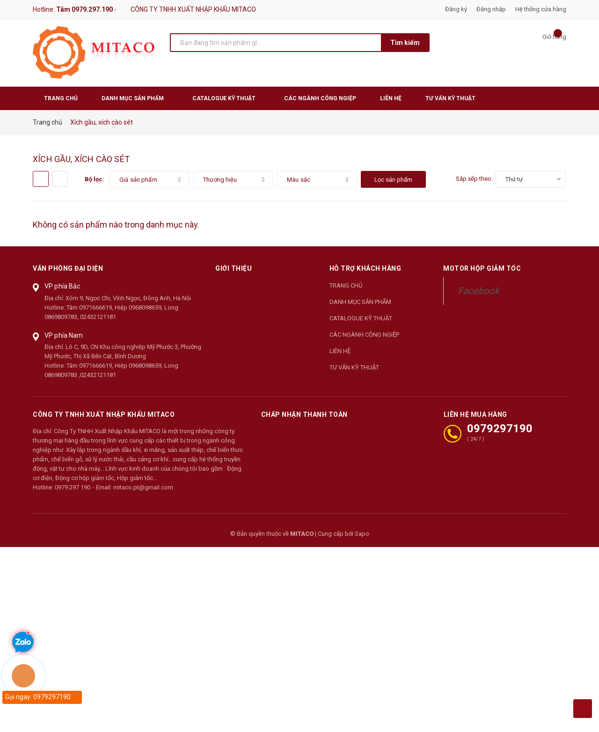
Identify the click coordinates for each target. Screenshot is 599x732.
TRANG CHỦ (345, 285)
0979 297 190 (72, 487)
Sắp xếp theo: (474, 178)
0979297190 (500, 428)
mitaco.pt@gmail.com (143, 487)
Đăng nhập (491, 9)
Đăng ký (456, 9)
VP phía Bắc (62, 286)
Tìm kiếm (405, 42)
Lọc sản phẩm (393, 179)
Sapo (362, 533)
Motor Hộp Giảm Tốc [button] (482, 268)
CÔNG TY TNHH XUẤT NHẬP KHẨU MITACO (104, 414)
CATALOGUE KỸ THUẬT (360, 318)
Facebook (478, 290)
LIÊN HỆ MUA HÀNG (475, 414)
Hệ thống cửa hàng (540, 9)
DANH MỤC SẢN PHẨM (360, 301)
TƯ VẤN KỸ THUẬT (354, 367)
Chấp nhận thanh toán (304, 414)
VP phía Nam (63, 335)
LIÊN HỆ (340, 351)
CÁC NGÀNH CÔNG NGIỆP (364, 334)
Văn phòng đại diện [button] (68, 268)
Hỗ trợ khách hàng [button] (365, 268)
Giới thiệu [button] (233, 268)
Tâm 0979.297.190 (84, 9)
